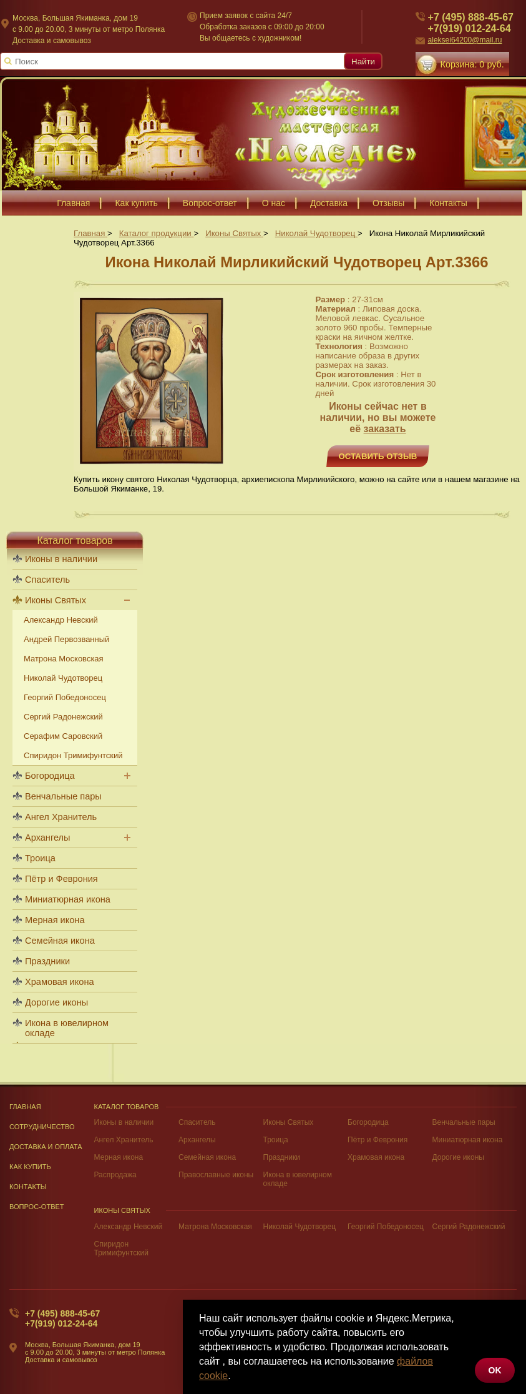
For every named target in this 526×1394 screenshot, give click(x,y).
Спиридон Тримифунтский (73, 755)
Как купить (30, 1166)
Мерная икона (54, 920)
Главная (25, 1106)
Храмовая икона (59, 982)
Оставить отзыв (378, 456)
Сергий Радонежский (63, 716)
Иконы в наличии (61, 559)
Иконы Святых (55, 600)
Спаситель (47, 580)
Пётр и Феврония (61, 879)
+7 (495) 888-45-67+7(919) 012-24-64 (62, 1318)
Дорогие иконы (56, 1002)
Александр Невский (61, 620)
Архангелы (47, 838)
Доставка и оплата (45, 1146)
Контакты (28, 1186)
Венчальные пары (63, 796)
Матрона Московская (64, 658)
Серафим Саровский (63, 736)
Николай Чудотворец (63, 678)
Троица (40, 858)
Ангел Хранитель (61, 817)
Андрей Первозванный (66, 639)
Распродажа (115, 1174)
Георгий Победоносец (65, 697)
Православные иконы (215, 1174)
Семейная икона (60, 941)
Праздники (47, 961)
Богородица (50, 776)
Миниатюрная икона (67, 899)
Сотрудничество (42, 1126)
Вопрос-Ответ (36, 1206)
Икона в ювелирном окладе (67, 1028)
